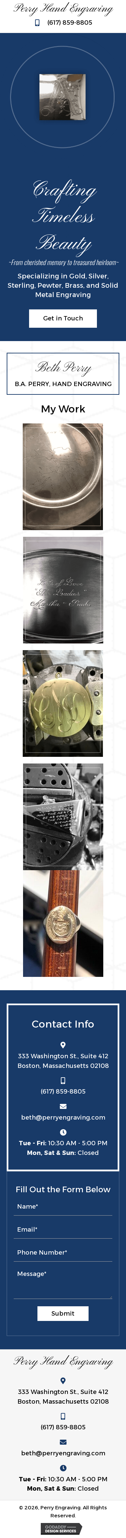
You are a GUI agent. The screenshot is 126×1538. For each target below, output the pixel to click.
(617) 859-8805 (69, 22)
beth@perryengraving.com (63, 1117)
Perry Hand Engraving (63, 9)
